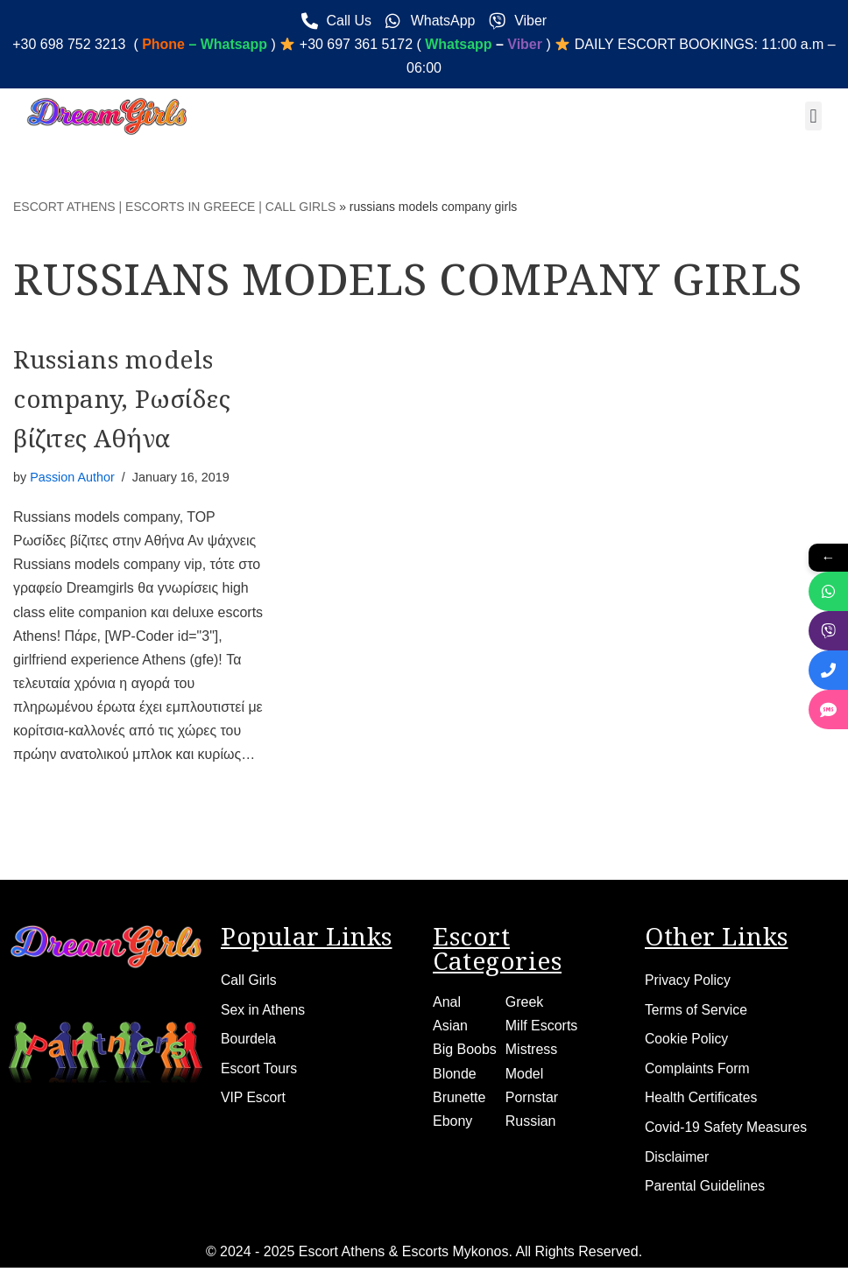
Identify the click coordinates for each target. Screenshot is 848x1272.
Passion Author (72, 477)
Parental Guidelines (706, 1190)
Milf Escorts (541, 1027)
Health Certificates (702, 1100)
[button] (813, 116)
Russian (530, 1122)
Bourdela (249, 1041)
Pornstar (531, 1099)
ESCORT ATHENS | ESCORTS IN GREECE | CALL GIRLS (174, 207)
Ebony (452, 1122)
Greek (524, 1003)
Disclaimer (677, 1160)
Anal (447, 1003)
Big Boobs (465, 1051)
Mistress (531, 1051)
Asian (450, 1027)
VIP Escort (253, 1100)
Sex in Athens (264, 1011)
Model (524, 1075)
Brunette (459, 1099)
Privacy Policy (688, 981)
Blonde (455, 1075)
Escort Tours (260, 1071)
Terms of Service (697, 1011)
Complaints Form (698, 1071)
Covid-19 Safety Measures (727, 1130)
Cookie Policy (687, 1041)
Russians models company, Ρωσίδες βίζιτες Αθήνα (121, 399)
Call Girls (249, 981)
